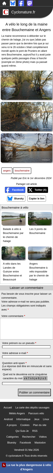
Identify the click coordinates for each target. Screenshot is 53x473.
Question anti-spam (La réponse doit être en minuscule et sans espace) (27, 366)
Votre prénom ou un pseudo (19, 343)
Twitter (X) (40, 189)
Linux (46, 419)
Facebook (18, 189)
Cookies (24, 425)
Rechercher (28, 436)
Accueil (8, 407)
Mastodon (40, 442)
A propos (12, 425)
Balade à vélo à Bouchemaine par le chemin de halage (13, 235)
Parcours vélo (36, 413)
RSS (34, 431)
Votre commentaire (13, 315)
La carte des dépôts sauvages (32, 407)
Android (8, 419)
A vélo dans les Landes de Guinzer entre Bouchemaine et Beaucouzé (12, 271)
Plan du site (39, 425)
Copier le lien (36, 198)
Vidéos (43, 436)
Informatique (23, 419)
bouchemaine (22, 170)
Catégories (12, 436)
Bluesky (19, 198)
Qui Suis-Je (22, 431)
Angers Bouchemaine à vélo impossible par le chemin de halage (39, 271)
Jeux (36, 419)
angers (7, 170)
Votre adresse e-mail (15, 353)
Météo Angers (17, 413)
